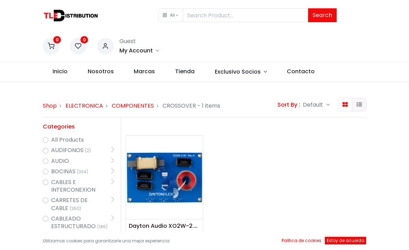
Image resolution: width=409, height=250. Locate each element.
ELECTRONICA (84, 106)
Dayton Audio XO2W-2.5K (164, 226)
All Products (67, 140)
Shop (50, 106)
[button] (170, 15)
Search (322, 15)
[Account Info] (139, 51)
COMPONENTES (133, 106)
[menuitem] (60, 71)
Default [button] (313, 105)
